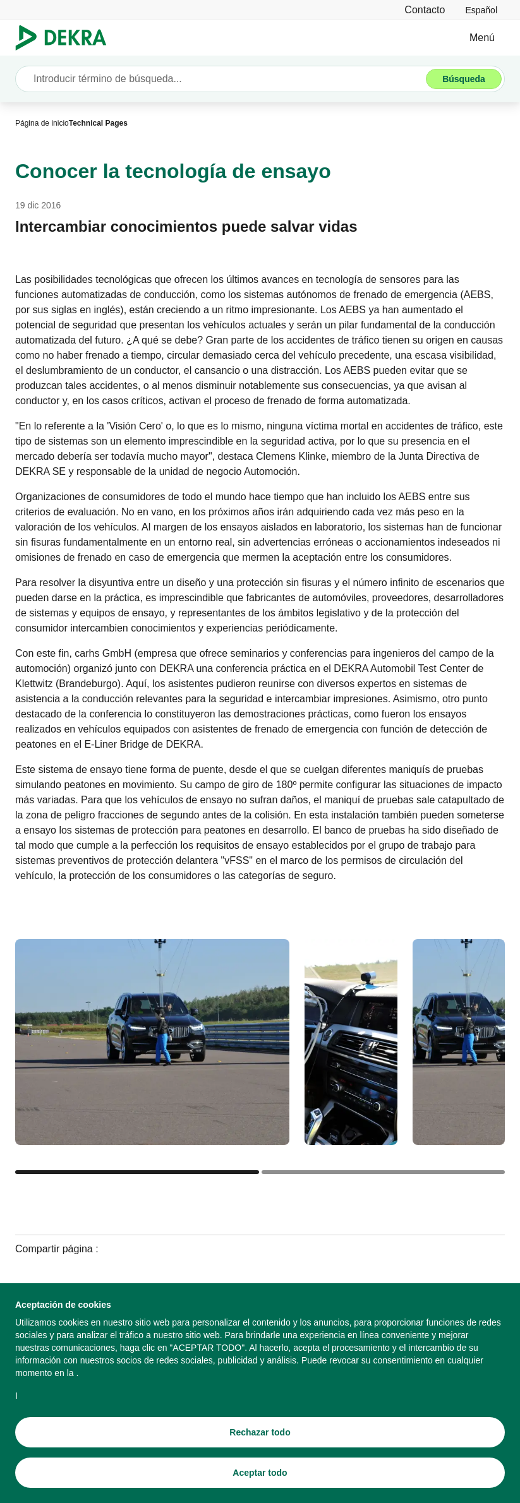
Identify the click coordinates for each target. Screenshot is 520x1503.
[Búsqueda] (464, 79)
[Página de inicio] (42, 123)
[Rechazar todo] (260, 1435)
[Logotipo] (66, 38)
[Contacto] (424, 10)
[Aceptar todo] (260, 1475)
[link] (481, 10)
